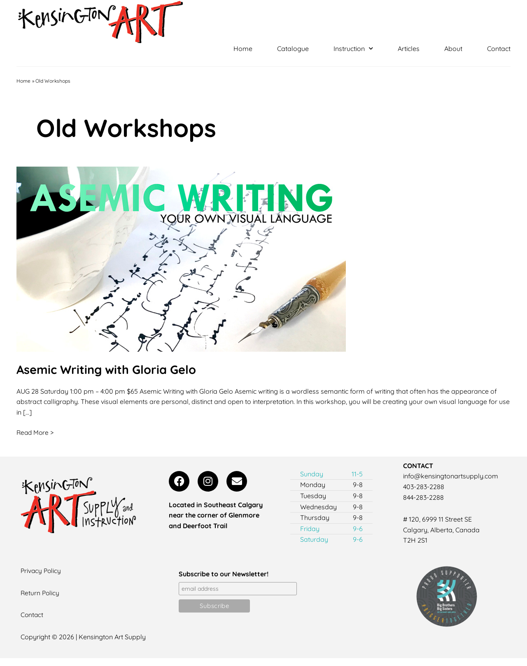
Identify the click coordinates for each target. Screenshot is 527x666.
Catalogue (293, 48)
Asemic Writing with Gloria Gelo (109, 369)
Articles (409, 48)
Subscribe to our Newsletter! (223, 574)
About (453, 48)
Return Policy (41, 593)
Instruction (353, 48)
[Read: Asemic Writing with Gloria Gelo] (181, 258)
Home (242, 48)
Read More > (35, 431)
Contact (499, 48)
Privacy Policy (42, 570)
